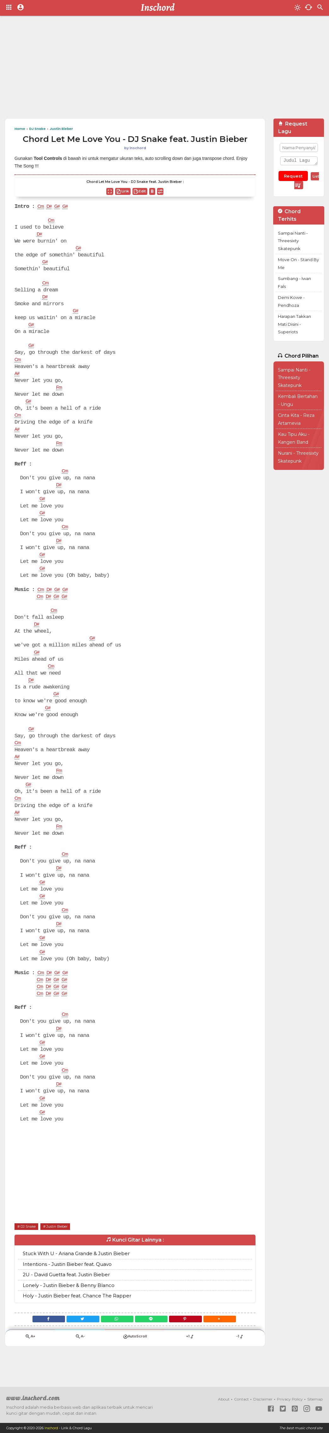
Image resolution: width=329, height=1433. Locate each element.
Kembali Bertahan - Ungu (298, 400)
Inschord (51, 1428)
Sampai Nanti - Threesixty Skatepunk (293, 241)
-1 (240, 1359)
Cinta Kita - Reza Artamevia (296, 419)
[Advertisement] (164, 69)
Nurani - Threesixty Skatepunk (298, 457)
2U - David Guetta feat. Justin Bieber (66, 1295)
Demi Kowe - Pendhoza (291, 301)
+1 (190, 1359)
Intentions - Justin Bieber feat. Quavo (67, 1284)
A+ (30, 1359)
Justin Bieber (62, 1246)
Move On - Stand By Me (298, 263)
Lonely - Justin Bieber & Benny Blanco (69, 1305)
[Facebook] (40, 1340)
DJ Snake (29, 1246)
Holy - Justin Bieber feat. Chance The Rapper (77, 1316)
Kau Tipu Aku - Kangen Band (293, 438)
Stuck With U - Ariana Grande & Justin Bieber (76, 1274)
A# (18, 377)
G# (60, 207)
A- (79, 1359)
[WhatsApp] (115, 1340)
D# (51, 207)
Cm (41, 207)
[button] (228, 1340)
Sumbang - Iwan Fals (294, 282)
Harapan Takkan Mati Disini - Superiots (294, 324)
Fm (59, 392)
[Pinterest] (191, 1340)
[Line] (153, 1340)
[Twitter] (78, 1340)
